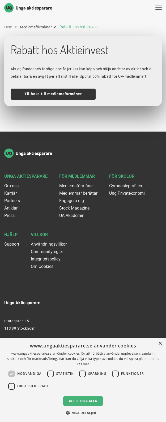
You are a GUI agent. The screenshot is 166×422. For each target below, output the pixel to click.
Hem (8, 27)
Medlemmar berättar (78, 193)
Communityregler (47, 251)
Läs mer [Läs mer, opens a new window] (83, 364)
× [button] (160, 344)
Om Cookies (42, 266)
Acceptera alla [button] (83, 401)
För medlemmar (77, 176)
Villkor (39, 234)
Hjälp (11, 234)
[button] (83, 413)
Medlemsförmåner (36, 27)
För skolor (121, 176)
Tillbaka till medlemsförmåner (53, 94)
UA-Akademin (71, 215)
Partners (12, 200)
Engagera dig (71, 200)
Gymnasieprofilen (125, 185)
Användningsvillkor (49, 244)
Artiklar (11, 208)
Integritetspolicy (46, 259)
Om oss (11, 185)
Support (11, 244)
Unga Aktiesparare (26, 176)
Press (9, 215)
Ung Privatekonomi (127, 193)
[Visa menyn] (158, 8)
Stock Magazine (74, 208)
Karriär (10, 193)
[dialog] (83, 380)
